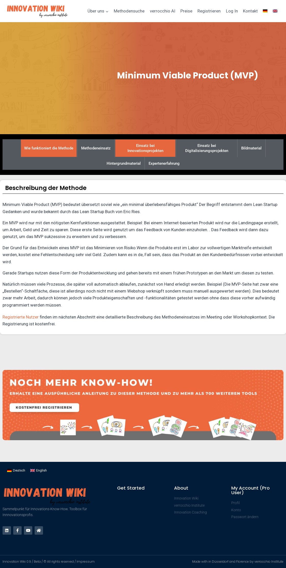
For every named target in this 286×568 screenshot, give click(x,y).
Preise (186, 10)
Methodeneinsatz (96, 148)
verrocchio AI (162, 10)
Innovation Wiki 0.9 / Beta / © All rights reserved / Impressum (49, 561)
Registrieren (209, 10)
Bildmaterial (251, 148)
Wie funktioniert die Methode (48, 148)
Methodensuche (129, 10)
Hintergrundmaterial (124, 163)
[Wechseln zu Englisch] (275, 11)
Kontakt (250, 10)
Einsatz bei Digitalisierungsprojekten (206, 148)
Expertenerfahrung (164, 163)
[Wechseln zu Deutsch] (16, 470)
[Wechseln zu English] (38, 470)
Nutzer (32, 317)
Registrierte (14, 317)
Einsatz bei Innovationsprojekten (145, 148)
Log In (232, 10)
